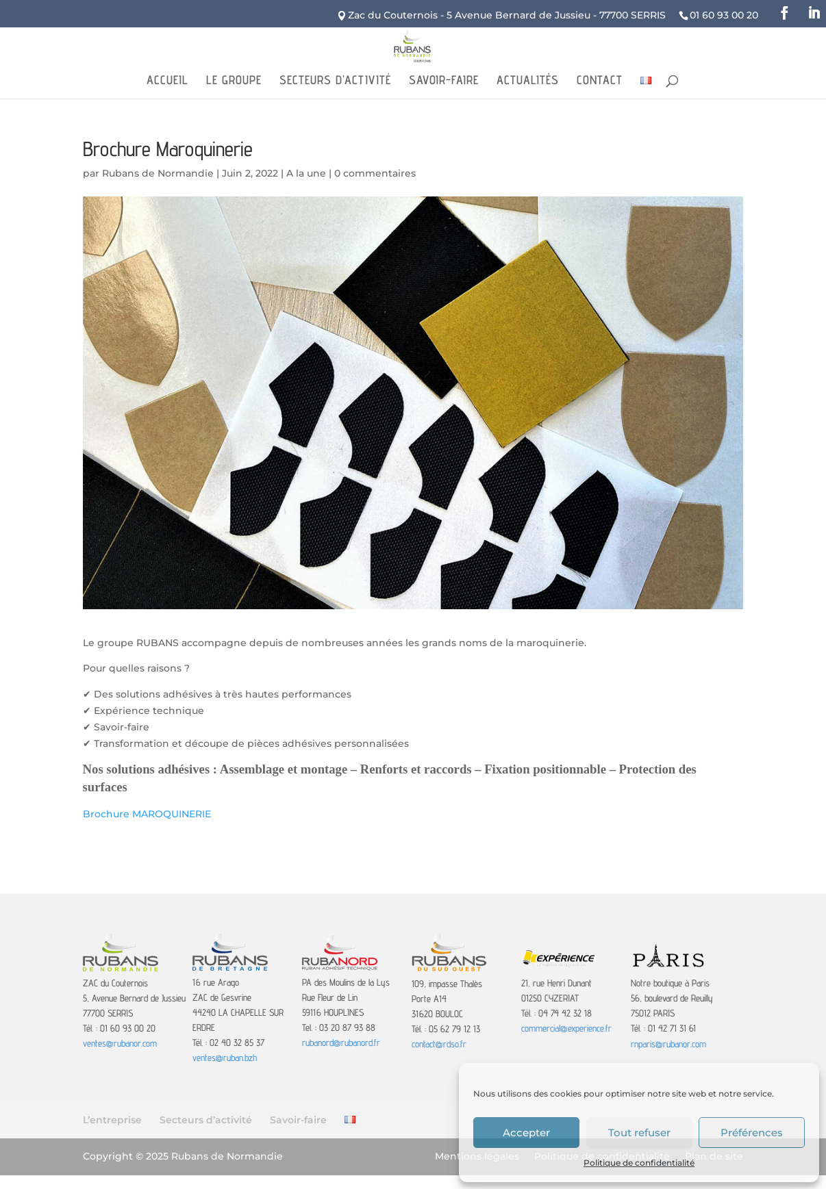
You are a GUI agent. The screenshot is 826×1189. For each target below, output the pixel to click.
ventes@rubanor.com (120, 1043)
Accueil (167, 81)
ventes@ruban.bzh (224, 1057)
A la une (306, 173)
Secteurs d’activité (335, 81)
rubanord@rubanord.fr (341, 1042)
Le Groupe (234, 81)
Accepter (526, 1132)
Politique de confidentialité (639, 1163)
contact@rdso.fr (439, 1043)
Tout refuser (639, 1132)
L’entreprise (112, 1120)
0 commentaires (375, 173)
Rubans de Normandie (158, 173)
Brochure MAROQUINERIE (147, 814)
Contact (600, 81)
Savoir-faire (444, 81)
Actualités (528, 81)
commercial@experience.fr (566, 1028)
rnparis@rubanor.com (668, 1043)
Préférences (752, 1132)
